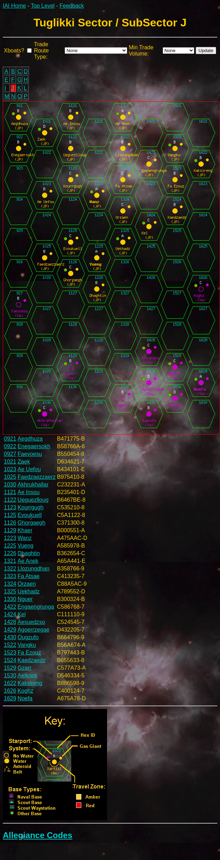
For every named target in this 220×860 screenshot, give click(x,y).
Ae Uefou (29, 469)
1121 (10, 492)
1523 (10, 653)
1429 (10, 630)
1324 (10, 584)
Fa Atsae (29, 576)
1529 (10, 668)
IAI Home (14, 6)
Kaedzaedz (32, 660)
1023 (10, 469)
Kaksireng (30, 683)
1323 (10, 576)
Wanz (25, 538)
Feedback (71, 6)
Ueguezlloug (33, 500)
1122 (10, 500)
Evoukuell (30, 515)
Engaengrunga (36, 607)
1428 (10, 622)
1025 (10, 477)
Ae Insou (29, 492)
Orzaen (27, 584)
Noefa (25, 698)
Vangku (27, 645)
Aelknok (28, 675)
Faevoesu (30, 454)
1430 (10, 637)
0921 (10, 439)
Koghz (25, 691)
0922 (10, 446)
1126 (10, 523)
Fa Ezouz (29, 653)
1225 (10, 546)
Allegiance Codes (37, 835)
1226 (10, 553)
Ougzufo (28, 637)
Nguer (25, 599)
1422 (10, 607)
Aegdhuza (30, 439)
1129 (10, 530)
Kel (22, 614)
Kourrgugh (31, 507)
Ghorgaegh (32, 523)
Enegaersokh (34, 446)
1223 (10, 538)
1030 (10, 484)
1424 (10, 614)
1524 (10, 660)
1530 (10, 675)
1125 (10, 515)
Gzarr (25, 668)
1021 (10, 462)
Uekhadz (29, 591)
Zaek (24, 462)
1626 (10, 691)
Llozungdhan (34, 568)
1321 (10, 561)
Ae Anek (28, 561)
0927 (10, 454)
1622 (10, 683)
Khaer (25, 530)
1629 (10, 698)
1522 (10, 645)
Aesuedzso (31, 622)
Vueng (26, 546)
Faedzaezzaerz (37, 477)
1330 (10, 599)
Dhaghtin (29, 553)
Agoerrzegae (34, 630)
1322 (10, 568)
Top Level (43, 6)
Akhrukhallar (33, 484)
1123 (10, 507)
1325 (10, 591)
